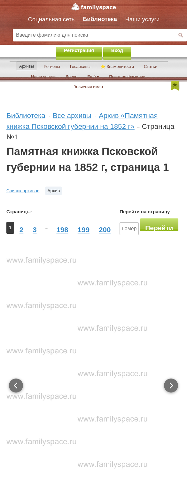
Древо (71, 76)
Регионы (52, 66)
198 (62, 230)
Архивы (26, 66)
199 (84, 230)
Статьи (150, 66)
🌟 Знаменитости (117, 66)
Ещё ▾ (93, 76)
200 (105, 230)
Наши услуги (43, 76)
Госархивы (80, 66)
